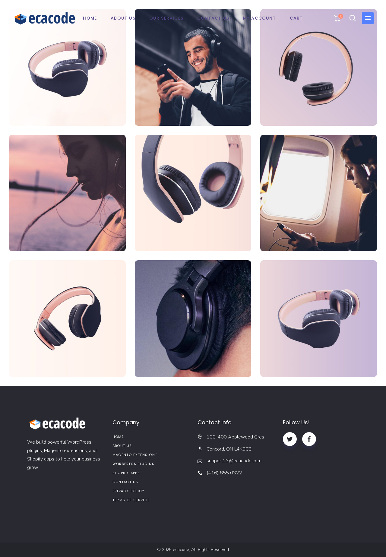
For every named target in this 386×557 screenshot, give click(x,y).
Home (118, 436)
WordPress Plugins (133, 463)
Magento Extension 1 (135, 454)
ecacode (181, 549)
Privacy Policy (128, 491)
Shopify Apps (126, 472)
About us (122, 445)
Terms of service (131, 500)
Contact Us (125, 481)
